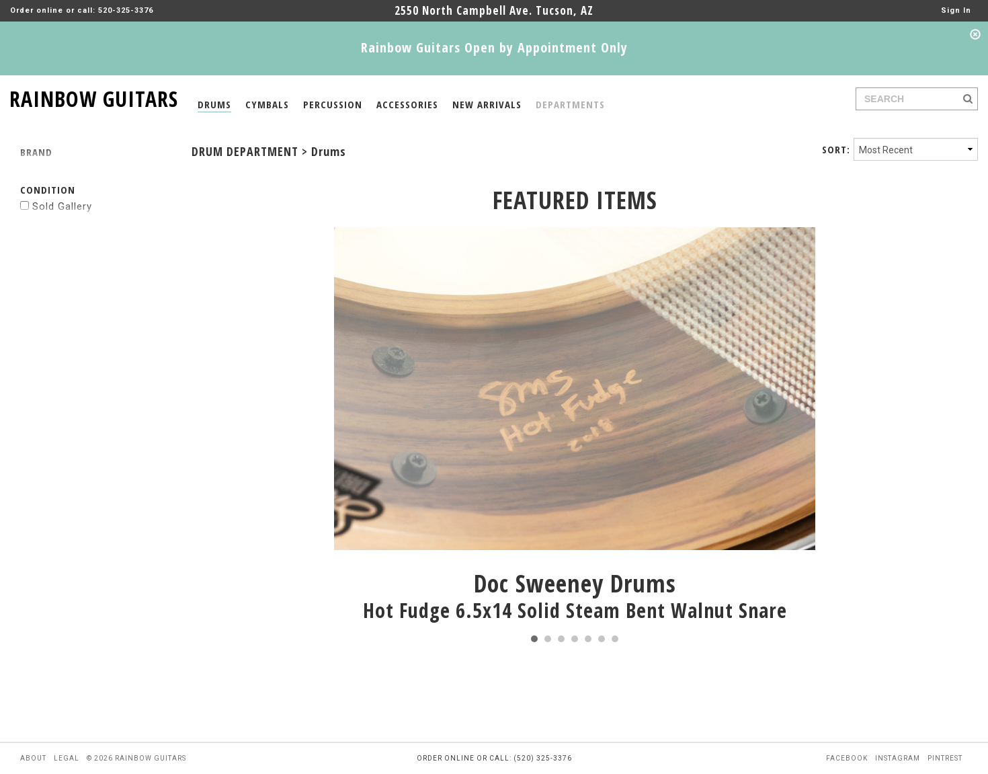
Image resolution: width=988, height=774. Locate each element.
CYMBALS (267, 104)
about (33, 758)
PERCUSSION (332, 104)
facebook (847, 758)
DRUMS (214, 104)
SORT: (836, 149)
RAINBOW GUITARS (93, 96)
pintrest (945, 758)
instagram (897, 758)
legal (66, 758)
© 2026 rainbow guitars (136, 758)
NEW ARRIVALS (487, 104)
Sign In (956, 10)
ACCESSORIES (407, 104)
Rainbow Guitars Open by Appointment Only (494, 47)
